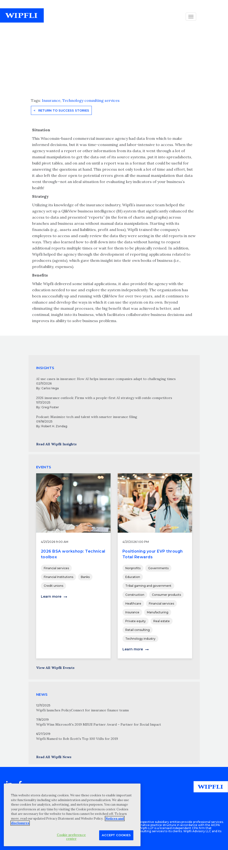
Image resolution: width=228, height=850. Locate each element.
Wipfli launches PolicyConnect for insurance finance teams (82, 710)
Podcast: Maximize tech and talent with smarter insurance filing (86, 417)
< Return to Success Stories (61, 110)
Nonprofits (133, 568)
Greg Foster (50, 407)
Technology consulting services (91, 100)
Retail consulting (137, 630)
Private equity (135, 621)
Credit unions (53, 585)
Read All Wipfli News (53, 757)
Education (132, 577)
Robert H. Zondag (54, 426)
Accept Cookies (116, 835)
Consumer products (166, 594)
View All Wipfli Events (55, 668)
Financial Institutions (58, 577)
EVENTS (43, 467)
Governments (158, 568)
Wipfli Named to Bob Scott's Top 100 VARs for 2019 (77, 739)
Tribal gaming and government (148, 585)
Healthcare (133, 603)
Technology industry (140, 638)
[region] (72, 815)
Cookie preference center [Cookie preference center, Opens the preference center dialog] (71, 837)
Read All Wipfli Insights (56, 444)
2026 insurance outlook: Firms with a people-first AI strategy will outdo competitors (104, 398)
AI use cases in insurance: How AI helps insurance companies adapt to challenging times (106, 379)
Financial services (56, 568)
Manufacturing (157, 612)
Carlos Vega (50, 388)
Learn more (51, 596)
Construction (134, 594)
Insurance (51, 100)
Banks (85, 577)
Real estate (161, 621)
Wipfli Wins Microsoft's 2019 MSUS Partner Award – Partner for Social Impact (98, 724)
